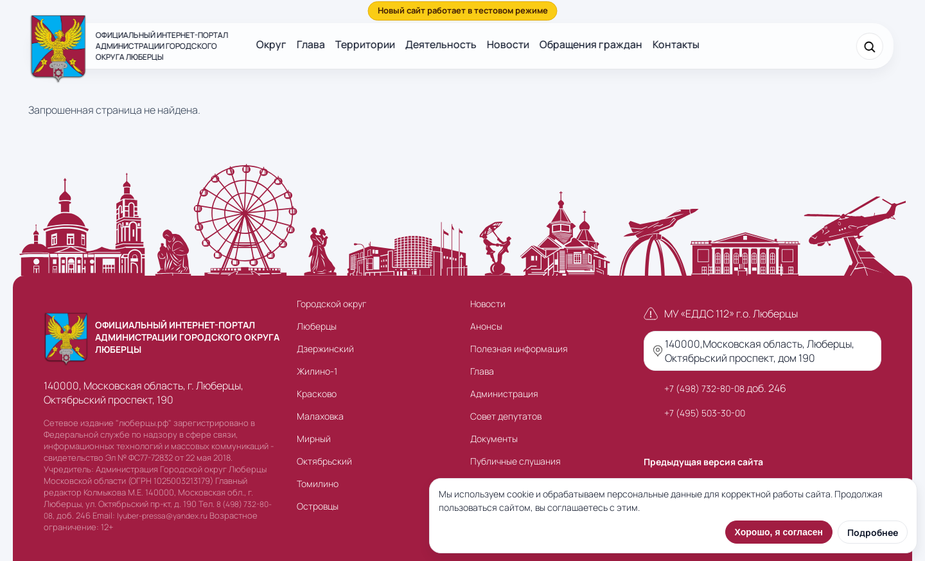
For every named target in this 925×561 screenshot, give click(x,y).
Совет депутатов (506, 416)
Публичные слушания (515, 461)
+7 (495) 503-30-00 (704, 413)
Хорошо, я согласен (779, 532)
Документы (494, 438)
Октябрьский (324, 461)
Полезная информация (519, 349)
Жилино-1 (317, 371)
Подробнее (872, 532)
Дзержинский (325, 349)
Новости (508, 44)
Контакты (676, 44)
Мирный (314, 438)
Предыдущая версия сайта (703, 462)
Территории (365, 44)
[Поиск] (869, 46)
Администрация (504, 393)
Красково (317, 393)
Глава (311, 44)
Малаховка (320, 416)
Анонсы (486, 326)
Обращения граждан (591, 44)
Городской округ (331, 304)
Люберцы (317, 326)
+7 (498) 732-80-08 (704, 388)
